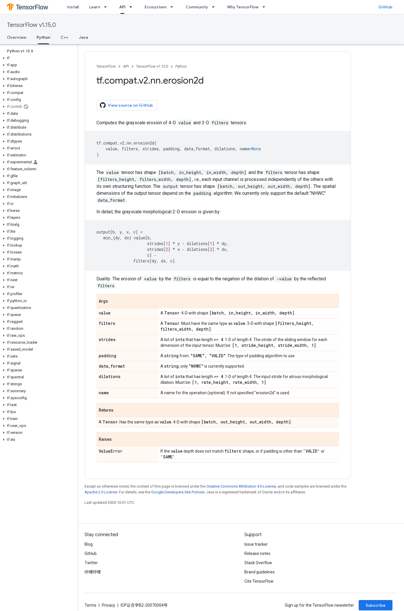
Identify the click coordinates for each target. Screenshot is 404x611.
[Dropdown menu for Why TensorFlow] (265, 7)
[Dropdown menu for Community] (215, 7)
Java (83, 37)
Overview (16, 37)
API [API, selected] (122, 7)
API (126, 66)
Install (73, 7)
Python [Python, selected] (43, 37)
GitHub (385, 7)
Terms (90, 605)
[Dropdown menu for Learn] (107, 7)
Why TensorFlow (243, 7)
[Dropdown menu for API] (132, 7)
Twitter (91, 562)
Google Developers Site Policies (178, 492)
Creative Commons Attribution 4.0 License (241, 486)
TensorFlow (106, 66)
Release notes (257, 553)
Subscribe (376, 605)
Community (197, 7)
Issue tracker (256, 544)
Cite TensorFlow (259, 581)
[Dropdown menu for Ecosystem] (173, 7)
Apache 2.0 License (101, 492)
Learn (94, 7)
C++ (64, 37)
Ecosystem (156, 7)
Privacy (108, 605)
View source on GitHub (126, 105)
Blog (89, 544)
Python (181, 66)
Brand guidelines (259, 572)
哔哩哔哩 (93, 572)
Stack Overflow (258, 562)
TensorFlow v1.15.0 (31, 25)
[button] (37, 58)
